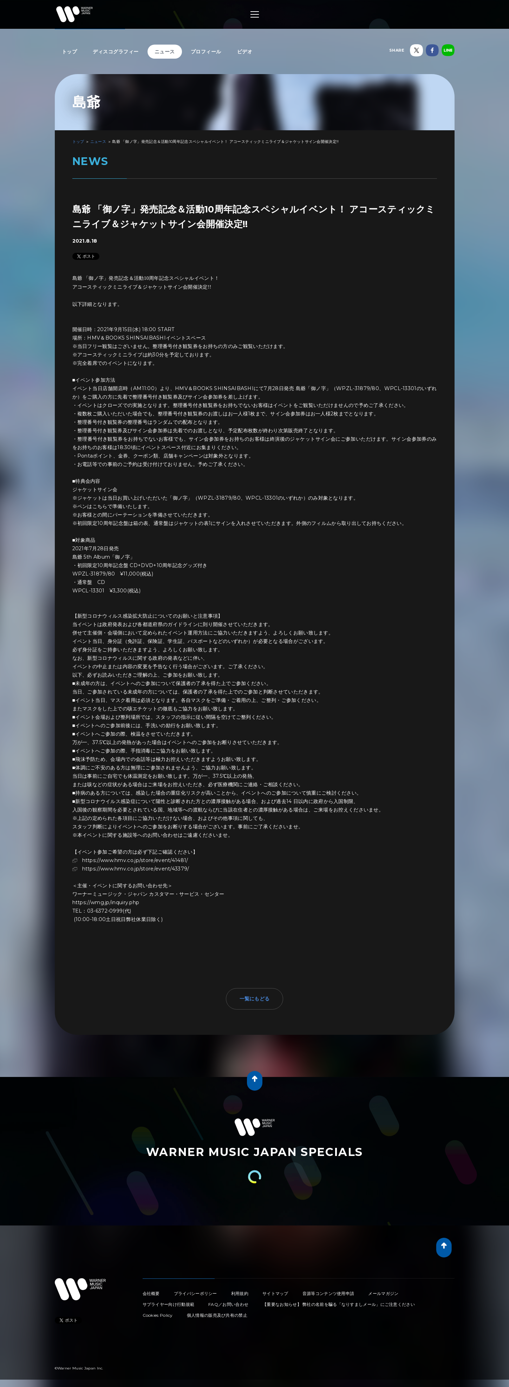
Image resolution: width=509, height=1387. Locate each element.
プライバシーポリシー (195, 1293)
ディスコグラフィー (116, 51)
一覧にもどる (255, 998)
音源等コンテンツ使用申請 (328, 1293)
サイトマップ (275, 1293)
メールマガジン (383, 1293)
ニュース (165, 51)
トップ (69, 51)
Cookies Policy (158, 1315)
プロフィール (206, 51)
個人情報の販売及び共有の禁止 (217, 1315)
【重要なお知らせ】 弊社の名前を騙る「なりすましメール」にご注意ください (338, 1304)
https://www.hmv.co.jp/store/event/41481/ (135, 860)
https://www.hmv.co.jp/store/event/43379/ (135, 869)
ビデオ (245, 51)
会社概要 (151, 1293)
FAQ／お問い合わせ (228, 1304)
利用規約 (239, 1293)
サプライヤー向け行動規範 (169, 1304)
